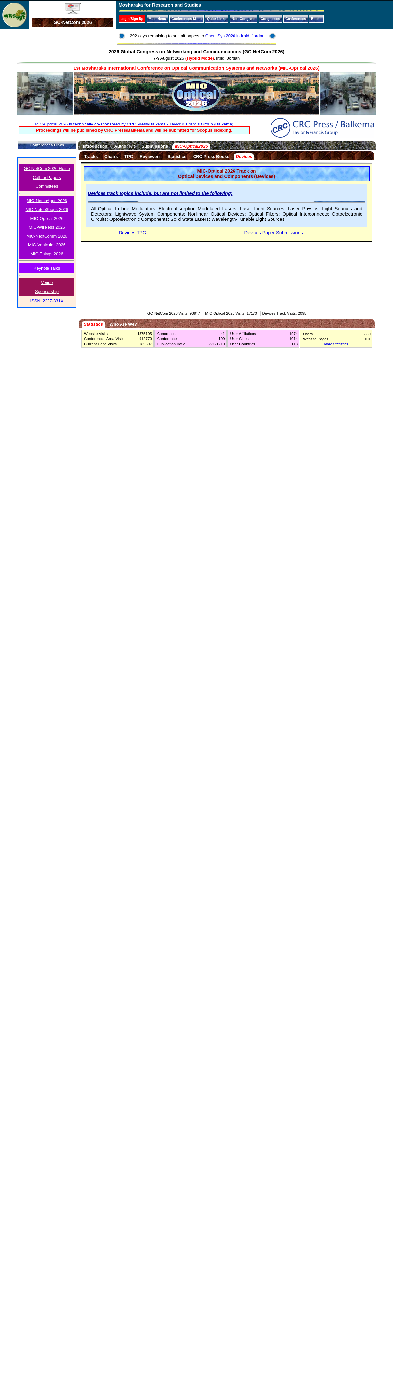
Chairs (111, 156)
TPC (128, 156)
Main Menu (157, 19)
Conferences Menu (186, 19)
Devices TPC (132, 232)
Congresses (270, 19)
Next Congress (243, 19)
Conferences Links (47, 145)
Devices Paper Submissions (273, 232)
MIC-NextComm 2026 (46, 236)
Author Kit (124, 146)
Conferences (295, 19)
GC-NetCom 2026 (72, 22)
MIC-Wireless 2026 (47, 227)
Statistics (177, 156)
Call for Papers (47, 177)
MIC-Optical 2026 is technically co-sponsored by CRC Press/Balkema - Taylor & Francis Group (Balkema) (134, 124)
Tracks (91, 156)
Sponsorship (47, 291)
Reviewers (150, 156)
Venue (47, 282)
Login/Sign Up (132, 19)
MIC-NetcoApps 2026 (47, 200)
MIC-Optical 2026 (47, 218)
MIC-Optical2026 (191, 146)
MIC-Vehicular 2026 (47, 244)
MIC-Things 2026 (46, 253)
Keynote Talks (47, 268)
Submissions (155, 146)
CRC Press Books (211, 156)
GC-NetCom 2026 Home (47, 168)
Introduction (95, 146)
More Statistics (336, 344)
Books (316, 19)
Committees (46, 186)
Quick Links (216, 19)
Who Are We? (123, 324)
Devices (244, 156)
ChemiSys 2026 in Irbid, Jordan (235, 35)
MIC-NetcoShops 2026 (46, 209)
